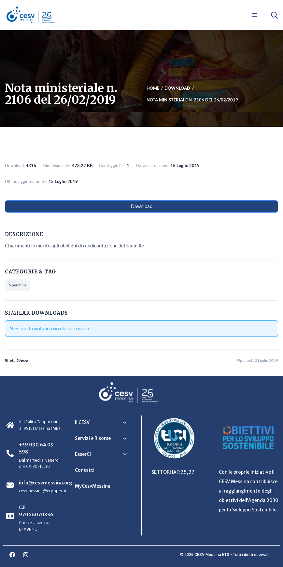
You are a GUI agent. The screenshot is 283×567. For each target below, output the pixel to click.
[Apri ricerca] (274, 15)
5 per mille (17, 285)
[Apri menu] (254, 15)
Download (141, 206)
